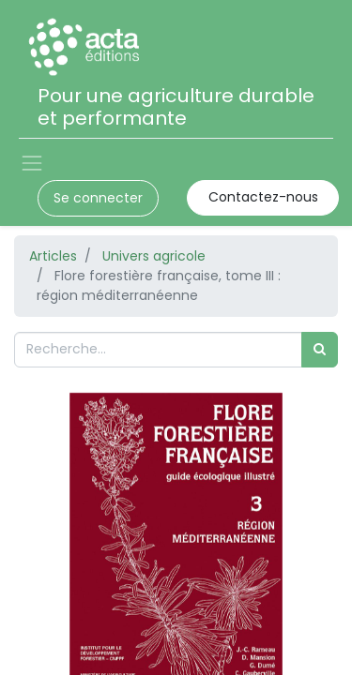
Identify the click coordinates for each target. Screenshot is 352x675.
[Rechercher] (319, 349)
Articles (53, 256)
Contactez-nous (263, 197)
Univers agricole (154, 256)
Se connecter (98, 197)
